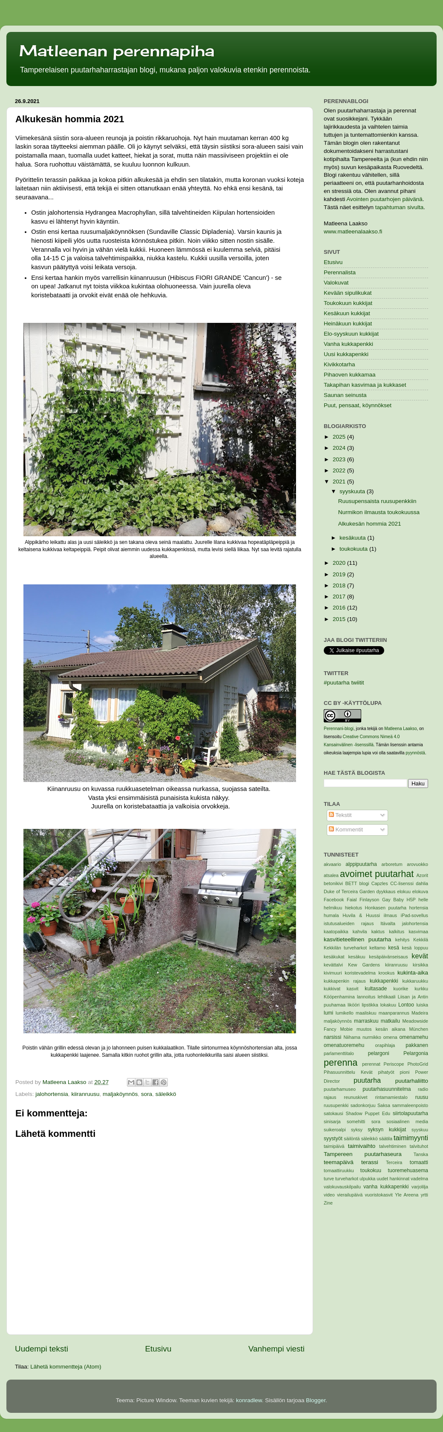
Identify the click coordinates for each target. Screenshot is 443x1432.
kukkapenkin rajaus (345, 980)
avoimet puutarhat (377, 873)
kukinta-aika (412, 972)
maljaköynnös (120, 1094)
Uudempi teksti (41, 1348)
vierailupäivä (349, 1194)
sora (146, 1094)
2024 (340, 448)
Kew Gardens (364, 964)
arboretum (392, 864)
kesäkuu (356, 956)
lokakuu (388, 1004)
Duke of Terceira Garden (349, 891)
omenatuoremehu (344, 1045)
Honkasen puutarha (385, 907)
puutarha (367, 1080)
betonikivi (333, 883)
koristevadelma (360, 972)
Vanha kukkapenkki (348, 344)
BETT (351, 883)
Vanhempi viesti (276, 1348)
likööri (354, 1004)
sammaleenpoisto (410, 1105)
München (418, 1029)
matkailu (390, 1021)
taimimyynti (411, 1138)
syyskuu (419, 1129)
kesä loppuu (415, 947)
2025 (340, 437)
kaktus (378, 931)
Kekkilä (420, 939)
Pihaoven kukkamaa (350, 374)
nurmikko (371, 1037)
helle (423, 899)
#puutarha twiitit (344, 682)
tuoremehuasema (408, 1170)
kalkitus (396, 931)
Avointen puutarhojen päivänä (384, 199)
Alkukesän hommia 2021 (369, 523)
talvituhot (419, 1146)
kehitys (402, 939)
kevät (419, 956)
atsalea (331, 875)
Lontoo (406, 1005)
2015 (340, 619)
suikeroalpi (335, 1129)
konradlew (249, 1400)
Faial (352, 899)
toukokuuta (354, 549)
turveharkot (346, 1178)
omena (390, 1037)
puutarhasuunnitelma (386, 1089)
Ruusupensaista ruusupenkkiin (377, 501)
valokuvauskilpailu (342, 1186)
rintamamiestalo (391, 1097)
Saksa (383, 1105)
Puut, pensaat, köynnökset (357, 405)
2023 (340, 459)
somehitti (356, 1121)
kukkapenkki (384, 981)
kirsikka (420, 964)
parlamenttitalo (339, 1053)
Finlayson (369, 899)
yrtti (424, 1194)
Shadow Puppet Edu (368, 1113)
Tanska (421, 1154)
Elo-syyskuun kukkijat (351, 334)
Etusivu (158, 1348)
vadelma (419, 1178)
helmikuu (333, 907)
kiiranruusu (85, 1094)
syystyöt (333, 1139)
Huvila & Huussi (361, 915)
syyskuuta (353, 491)
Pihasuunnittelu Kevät (348, 1072)
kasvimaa (418, 931)
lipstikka (370, 1004)
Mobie (346, 1029)
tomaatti (419, 1162)
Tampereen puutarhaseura (363, 1154)
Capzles (379, 883)
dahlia (422, 883)
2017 (340, 596)
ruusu (421, 1097)
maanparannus (394, 1012)
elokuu (404, 891)
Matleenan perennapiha (116, 50)
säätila (385, 1138)
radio (423, 1089)
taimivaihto (362, 1146)
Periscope (394, 1064)
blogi (364, 883)
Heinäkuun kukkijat (348, 323)
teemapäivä (339, 1162)
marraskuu (366, 1021)
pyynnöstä (415, 753)
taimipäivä (334, 1146)
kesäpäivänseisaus (388, 956)
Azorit (422, 875)
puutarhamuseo (340, 1089)
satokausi (333, 1113)
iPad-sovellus (414, 915)
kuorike (401, 988)
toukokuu (370, 1170)
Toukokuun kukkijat (348, 303)
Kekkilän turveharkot (345, 947)
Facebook (334, 899)
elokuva (420, 891)
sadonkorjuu (363, 1105)
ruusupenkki (336, 1105)
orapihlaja (385, 1045)
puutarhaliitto (411, 1081)
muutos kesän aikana (381, 1029)
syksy (356, 1129)
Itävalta (387, 923)
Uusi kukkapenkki (346, 354)
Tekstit (340, 815)
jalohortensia (51, 1094)
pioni (405, 1072)
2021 (340, 481)
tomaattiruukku (339, 1170)
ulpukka (367, 1178)
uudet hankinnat (393, 1178)
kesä (393, 948)
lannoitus (366, 996)
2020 (340, 563)
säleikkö (165, 1094)
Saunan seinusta (345, 395)
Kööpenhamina (339, 996)
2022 (340, 470)
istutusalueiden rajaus (349, 923)
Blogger (315, 1400)
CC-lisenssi (402, 883)
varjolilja (419, 1186)
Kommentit (346, 829)
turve (329, 1178)
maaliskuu (366, 1012)
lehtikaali (386, 996)
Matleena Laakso (400, 728)
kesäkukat (334, 956)
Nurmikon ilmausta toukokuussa (379, 512)
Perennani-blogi (339, 728)
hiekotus (353, 907)
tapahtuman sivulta (399, 207)
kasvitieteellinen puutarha (357, 939)
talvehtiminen (392, 1146)
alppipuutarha (361, 864)
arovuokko (417, 864)
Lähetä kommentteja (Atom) (65, 1366)
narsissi (332, 1037)
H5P (411, 899)
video (329, 1194)
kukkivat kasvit (341, 988)
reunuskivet (355, 1097)
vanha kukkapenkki (385, 1187)
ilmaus (390, 915)
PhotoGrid (417, 1064)
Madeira (419, 1012)
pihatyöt (386, 1072)
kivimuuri (333, 972)
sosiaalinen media (407, 1121)
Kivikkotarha (339, 364)
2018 (340, 585)
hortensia (418, 907)
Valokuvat (336, 282)
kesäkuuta (353, 538)
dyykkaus (385, 891)
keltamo (377, 947)
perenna (340, 1062)
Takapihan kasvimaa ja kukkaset (365, 385)
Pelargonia (415, 1053)
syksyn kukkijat (387, 1130)
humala (331, 915)
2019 (340, 574)
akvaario (332, 864)
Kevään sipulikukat (348, 293)
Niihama (351, 1037)
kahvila (360, 931)
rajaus (330, 1097)
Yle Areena (406, 1194)
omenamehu (414, 1037)
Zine (328, 1202)
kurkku (421, 988)
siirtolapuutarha (410, 1113)
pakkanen (417, 1045)
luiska (422, 1004)
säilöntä (352, 1138)
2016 (340, 607)
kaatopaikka (336, 931)
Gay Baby (393, 899)
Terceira (394, 1162)
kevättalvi (333, 964)
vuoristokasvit (378, 1194)
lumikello (345, 1012)
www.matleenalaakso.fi (353, 231)
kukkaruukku (415, 980)
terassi (369, 1162)
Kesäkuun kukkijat (347, 313)
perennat (371, 1064)
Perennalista (340, 272)
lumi (328, 1013)
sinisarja (332, 1121)
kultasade (376, 989)
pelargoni (378, 1053)
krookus (387, 972)
